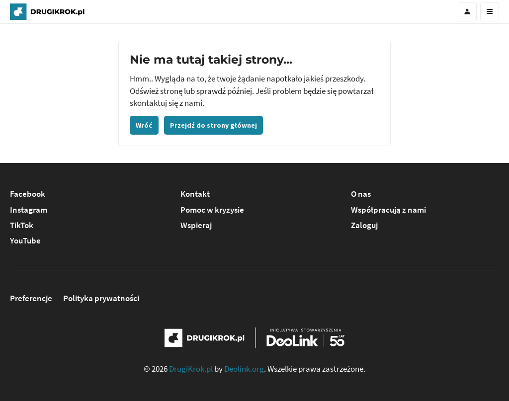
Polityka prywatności (101, 298)
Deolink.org (244, 369)
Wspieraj (196, 225)
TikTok (21, 225)
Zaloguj (364, 225)
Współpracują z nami (388, 210)
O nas (361, 194)
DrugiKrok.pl (191, 369)
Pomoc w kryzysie (212, 210)
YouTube (25, 241)
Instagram (28, 210)
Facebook (27, 194)
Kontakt (195, 194)
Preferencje (31, 298)
